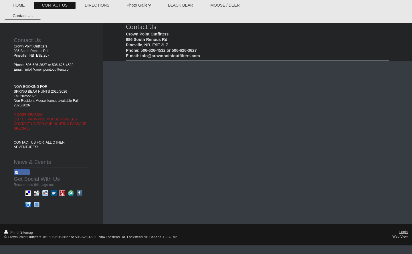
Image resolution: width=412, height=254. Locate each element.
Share (22, 172)
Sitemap (26, 233)
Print (11, 233)
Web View (400, 237)
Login (403, 232)
